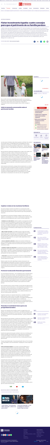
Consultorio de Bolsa (46, 138)
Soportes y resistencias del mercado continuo (43, 318)
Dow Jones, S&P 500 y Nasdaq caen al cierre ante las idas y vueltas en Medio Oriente (43, 239)
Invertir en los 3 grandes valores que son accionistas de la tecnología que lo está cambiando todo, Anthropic (45, 160)
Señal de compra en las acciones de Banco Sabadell (42, 128)
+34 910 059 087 (4, 442)
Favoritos (36, 76)
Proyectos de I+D (40, 435)
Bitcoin (23, 0)
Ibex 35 (28, 0)
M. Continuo (40, 93)
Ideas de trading (37, 123)
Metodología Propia (40, 432)
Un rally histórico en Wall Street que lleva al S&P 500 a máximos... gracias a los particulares (43, 232)
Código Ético (39, 433)
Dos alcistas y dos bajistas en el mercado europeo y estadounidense (41, 111)
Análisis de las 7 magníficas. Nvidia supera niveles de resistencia (41, 116)
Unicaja (25, 0)
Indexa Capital (39, 0)
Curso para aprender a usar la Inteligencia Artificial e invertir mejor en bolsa (24, 407)
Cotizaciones (36, 137)
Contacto (25, 431)
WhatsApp (11, 435)
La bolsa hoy (3, 0)
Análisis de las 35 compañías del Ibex (45, 149)
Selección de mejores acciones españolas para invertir (37, 159)
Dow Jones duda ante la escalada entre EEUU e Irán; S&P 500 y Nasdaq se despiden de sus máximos (43, 252)
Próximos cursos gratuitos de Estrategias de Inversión (37, 150)
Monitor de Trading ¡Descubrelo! (41, 322)
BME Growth (45, 93)
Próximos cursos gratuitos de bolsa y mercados (43, 314)
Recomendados (37, 142)
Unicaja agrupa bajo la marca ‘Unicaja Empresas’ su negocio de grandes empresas (43, 258)
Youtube (5, 435)
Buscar (5, 4)
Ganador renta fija (33, 0)
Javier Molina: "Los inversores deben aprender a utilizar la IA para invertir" (8, 407)
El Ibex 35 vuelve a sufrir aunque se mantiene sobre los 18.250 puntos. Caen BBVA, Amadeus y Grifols (43, 245)
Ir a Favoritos (45, 88)
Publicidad (25, 429)
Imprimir (47, 42)
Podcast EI (26, 436)
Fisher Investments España (14, 41)
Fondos (41, 137)
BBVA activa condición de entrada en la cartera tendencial (40, 121)
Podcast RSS (26, 438)
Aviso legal (26, 432)
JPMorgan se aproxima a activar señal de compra (42, 125)
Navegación (1, 4)
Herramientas (37, 132)
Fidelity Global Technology (17, 0)
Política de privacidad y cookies (30, 433)
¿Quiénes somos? (40, 431)
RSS (24, 435)
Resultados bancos (9, 0)
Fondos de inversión (45, 0)
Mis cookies (39, 436)
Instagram (9, 435)
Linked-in (41, 42)
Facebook (35, 42)
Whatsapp (44, 42)
